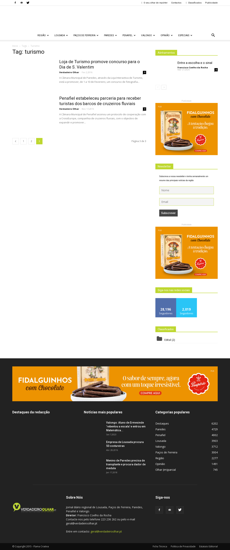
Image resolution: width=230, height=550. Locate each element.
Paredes (110, 35)
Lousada (61, 35)
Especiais (185, 35)
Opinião (167, 35)
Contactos (176, 3)
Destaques (162, 423)
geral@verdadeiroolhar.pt (106, 531)
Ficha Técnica (160, 546)
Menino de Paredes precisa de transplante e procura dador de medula (126, 464)
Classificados (193, 3)
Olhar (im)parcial (165, 469)
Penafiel (129, 35)
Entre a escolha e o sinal (195, 63)
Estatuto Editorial (208, 546)
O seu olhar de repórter (154, 3)
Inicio (15, 46)
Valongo (148, 35)
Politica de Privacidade (183, 546)
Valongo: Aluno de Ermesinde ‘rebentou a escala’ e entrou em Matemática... (126, 426)
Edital (167, 340)
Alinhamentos (166, 52)
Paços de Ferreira (85, 35)
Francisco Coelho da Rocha (193, 67)
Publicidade (211, 3)
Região (43, 35)
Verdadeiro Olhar (69, 72)
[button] (213, 35)
